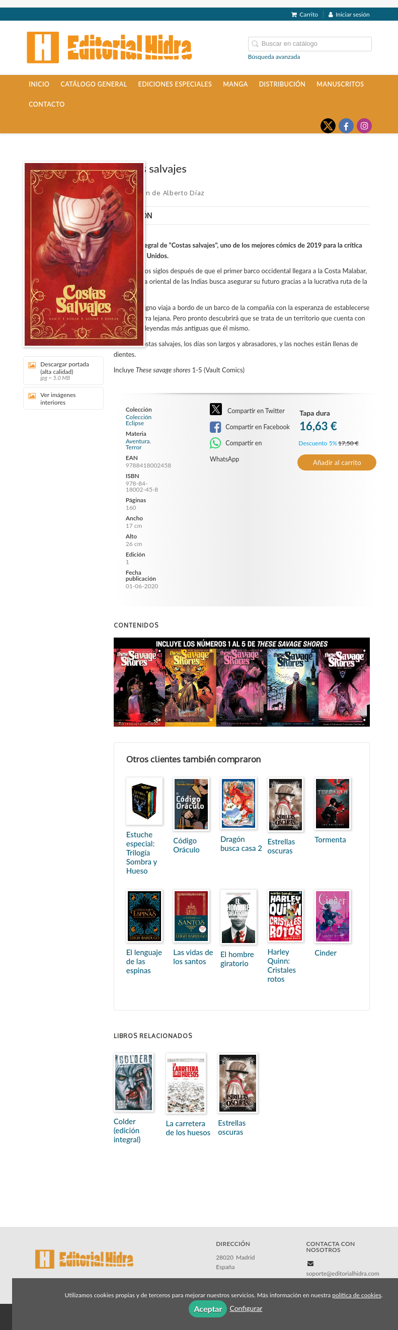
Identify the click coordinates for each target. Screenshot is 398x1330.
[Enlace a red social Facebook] (346, 125)
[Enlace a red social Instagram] (364, 125)
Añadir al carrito (337, 462)
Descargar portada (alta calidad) (60, 370)
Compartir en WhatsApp (236, 444)
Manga (235, 84)
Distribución (282, 84)
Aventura (138, 441)
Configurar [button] (245, 1308)
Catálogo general (93, 84)
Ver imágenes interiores (51, 398)
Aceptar (208, 1308)
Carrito (304, 14)
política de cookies (356, 1295)
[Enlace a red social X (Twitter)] (328, 125)
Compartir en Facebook (250, 427)
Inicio (39, 84)
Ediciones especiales (175, 84)
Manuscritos (340, 84)
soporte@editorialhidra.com (342, 1273)
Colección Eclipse (139, 420)
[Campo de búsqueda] (310, 44)
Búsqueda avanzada (274, 56)
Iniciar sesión (349, 14)
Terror (134, 447)
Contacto (46, 104)
